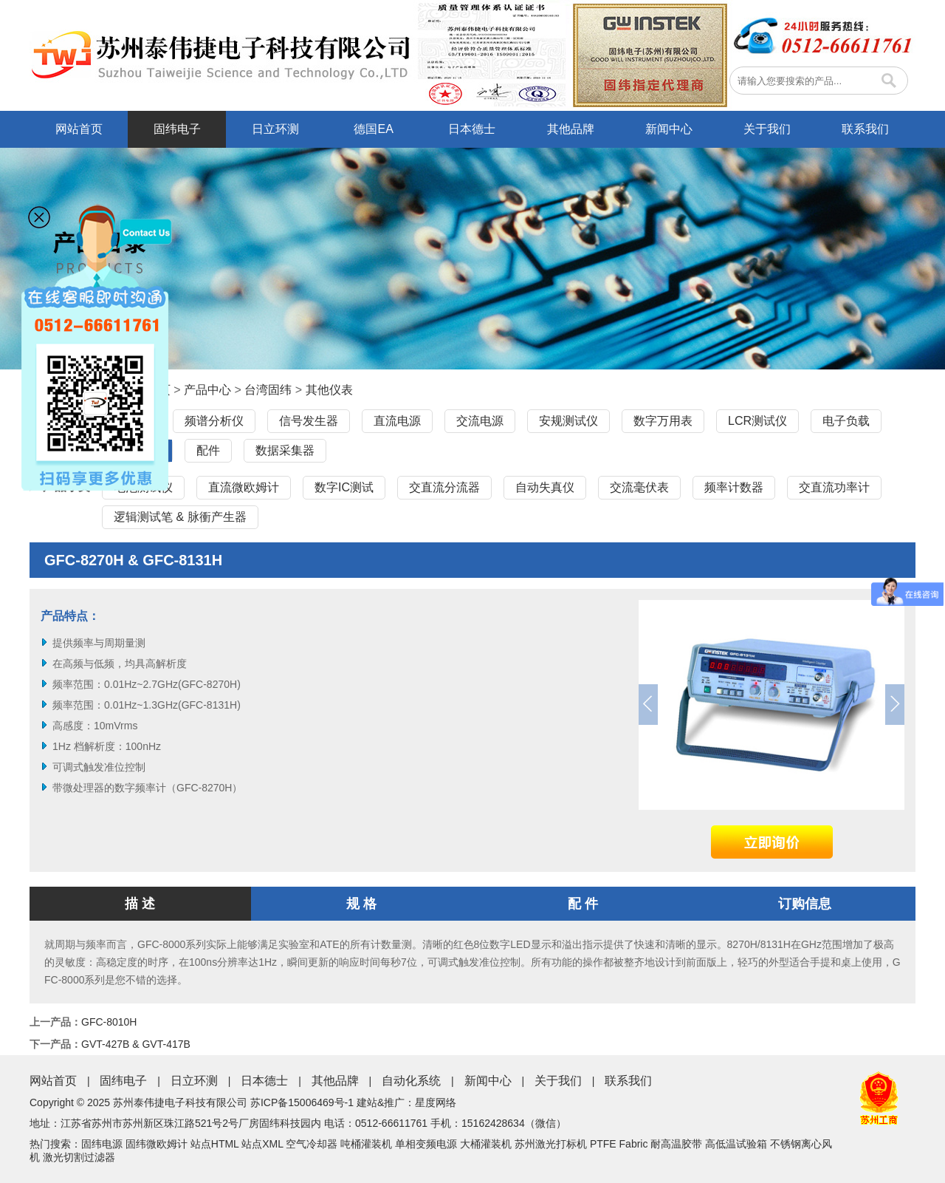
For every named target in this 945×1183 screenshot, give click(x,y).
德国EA (373, 129)
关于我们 (767, 129)
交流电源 (480, 421)
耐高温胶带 (676, 1144)
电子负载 (846, 421)
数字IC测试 (344, 487)
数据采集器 (285, 450)
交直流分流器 (444, 487)
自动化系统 (411, 1080)
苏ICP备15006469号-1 (302, 1102)
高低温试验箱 (736, 1144)
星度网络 (435, 1102)
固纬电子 (177, 129)
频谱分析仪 (214, 421)
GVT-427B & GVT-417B (135, 1044)
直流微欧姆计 (243, 487)
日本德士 (471, 129)
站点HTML (214, 1144)
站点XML (262, 1144)
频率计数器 (733, 487)
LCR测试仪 (757, 421)
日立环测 (275, 129)
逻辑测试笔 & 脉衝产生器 (180, 517)
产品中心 (207, 389)
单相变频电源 (426, 1144)
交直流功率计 (834, 487)
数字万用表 (663, 421)
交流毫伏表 (639, 487)
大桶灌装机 (486, 1144)
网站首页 (79, 129)
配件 (208, 450)
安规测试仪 (568, 421)
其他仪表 (329, 389)
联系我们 (865, 129)
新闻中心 (669, 129)
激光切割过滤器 (79, 1157)
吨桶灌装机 (366, 1144)
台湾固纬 (268, 389)
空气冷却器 (311, 1144)
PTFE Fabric (619, 1144)
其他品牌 (570, 129)
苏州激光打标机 (551, 1144)
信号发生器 (308, 421)
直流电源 (397, 421)
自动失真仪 (544, 487)
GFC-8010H (109, 1022)
